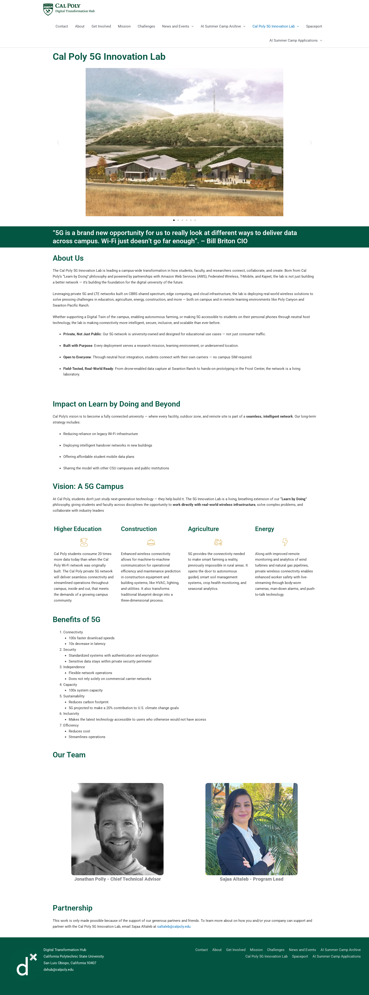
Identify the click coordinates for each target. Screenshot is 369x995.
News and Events (175, 26)
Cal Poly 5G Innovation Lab (274, 26)
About (79, 26)
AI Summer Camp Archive (221, 26)
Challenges (146, 26)
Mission (124, 26)
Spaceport (314, 26)
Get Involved (101, 26)
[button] (58, 142)
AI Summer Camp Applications (293, 40)
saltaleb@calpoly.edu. (174, 926)
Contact (62, 26)
